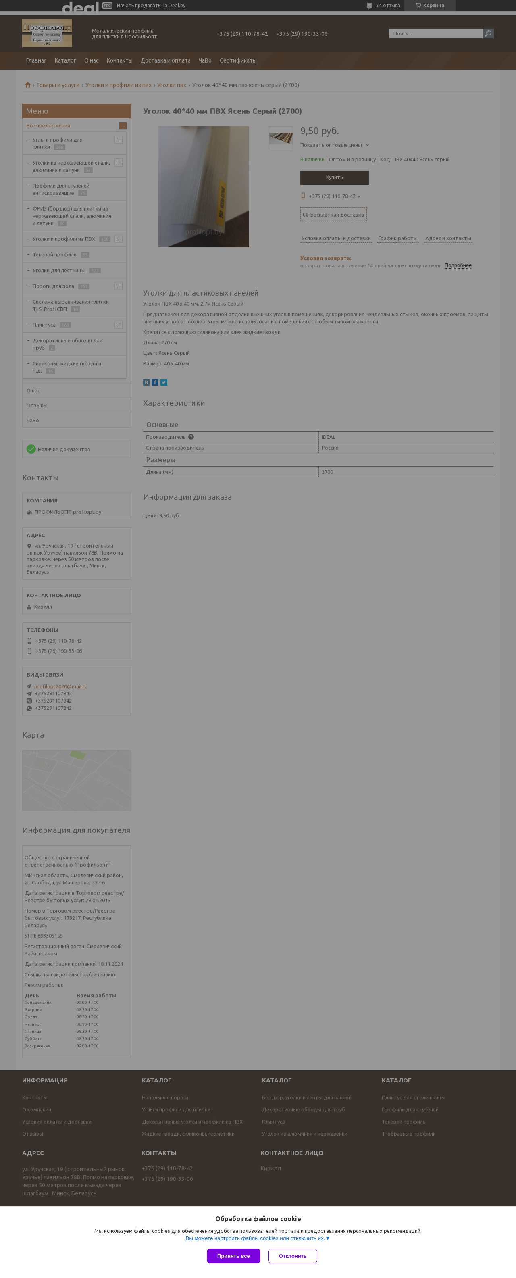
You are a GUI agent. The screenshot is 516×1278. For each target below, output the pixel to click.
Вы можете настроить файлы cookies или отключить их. (255, 1238)
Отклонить (293, 1256)
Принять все (233, 1256)
